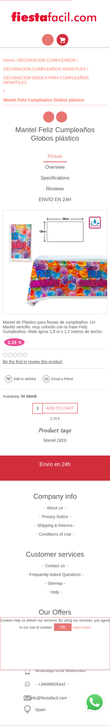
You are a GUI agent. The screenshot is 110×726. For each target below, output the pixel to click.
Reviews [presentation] (55, 188)
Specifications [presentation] (55, 177)
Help (55, 592)
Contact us (55, 565)
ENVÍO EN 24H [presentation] (55, 199)
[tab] (55, 156)
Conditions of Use (55, 534)
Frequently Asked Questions (55, 574)
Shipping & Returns (55, 525)
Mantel (49, 440)
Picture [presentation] (55, 156)
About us (55, 508)
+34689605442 (52, 684)
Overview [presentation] (55, 167)
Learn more (81, 627)
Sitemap (55, 583)
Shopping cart (62, 40)
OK (63, 627)
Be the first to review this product (32, 361)
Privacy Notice (55, 516)
